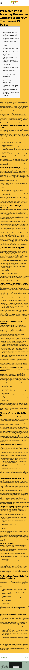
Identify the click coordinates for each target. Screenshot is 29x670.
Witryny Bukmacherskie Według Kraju (10, 32)
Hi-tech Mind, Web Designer (9, 668)
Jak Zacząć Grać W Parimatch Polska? (10, 74)
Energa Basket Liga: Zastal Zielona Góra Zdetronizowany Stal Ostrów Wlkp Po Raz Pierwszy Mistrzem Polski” (10, 86)
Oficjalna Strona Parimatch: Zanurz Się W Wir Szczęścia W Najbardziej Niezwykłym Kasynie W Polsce (10, 53)
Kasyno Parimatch (6, 64)
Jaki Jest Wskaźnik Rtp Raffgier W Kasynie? (11, 48)
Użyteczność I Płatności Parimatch (9, 70)
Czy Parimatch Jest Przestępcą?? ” (9, 50)
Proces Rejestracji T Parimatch (8, 80)
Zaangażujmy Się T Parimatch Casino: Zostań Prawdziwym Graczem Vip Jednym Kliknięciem (10, 44)
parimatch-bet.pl (5, 138)
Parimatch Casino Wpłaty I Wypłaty (9, 41)
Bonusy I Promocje (6, 76)
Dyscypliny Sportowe (7, 95)
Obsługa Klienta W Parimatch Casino (9, 83)
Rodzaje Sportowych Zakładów (8, 65)
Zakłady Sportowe (6, 55)
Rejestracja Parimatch (7, 82)
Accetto (16, 667)
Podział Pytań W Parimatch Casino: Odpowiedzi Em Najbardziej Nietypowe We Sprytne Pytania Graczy (10, 61)
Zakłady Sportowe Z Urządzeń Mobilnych (10, 34)
